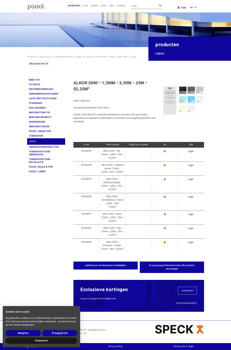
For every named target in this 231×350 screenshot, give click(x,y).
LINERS (32, 141)
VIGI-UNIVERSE (37, 108)
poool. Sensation (40, 131)
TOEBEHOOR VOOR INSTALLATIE (39, 160)
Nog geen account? (186, 303)
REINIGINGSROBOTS (40, 117)
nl (191, 7)
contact (121, 5)
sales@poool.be (96, 330)
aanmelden (188, 291)
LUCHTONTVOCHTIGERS (43, 99)
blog (103, 5)
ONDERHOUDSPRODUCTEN (44, 147)
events (94, 5)
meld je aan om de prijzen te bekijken (105, 265)
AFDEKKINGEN (37, 122)
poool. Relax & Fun (41, 167)
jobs (111, 5)
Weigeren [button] (23, 333)
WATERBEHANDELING (41, 89)
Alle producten (37, 64)
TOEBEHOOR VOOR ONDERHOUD (39, 153)
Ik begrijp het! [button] (60, 333)
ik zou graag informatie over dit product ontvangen (172, 267)
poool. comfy (37, 172)
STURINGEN (35, 103)
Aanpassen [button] (41, 340)
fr (195, 7)
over (85, 5)
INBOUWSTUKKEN (39, 127)
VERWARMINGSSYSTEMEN (43, 94)
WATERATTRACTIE (39, 113)
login (183, 8)
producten (74, 5)
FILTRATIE (34, 85)
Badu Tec (34, 80)
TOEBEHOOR (36, 136)
